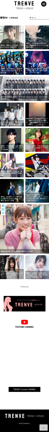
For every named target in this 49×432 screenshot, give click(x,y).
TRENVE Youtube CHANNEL (24, 389)
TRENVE (24, 5)
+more (24, 286)
